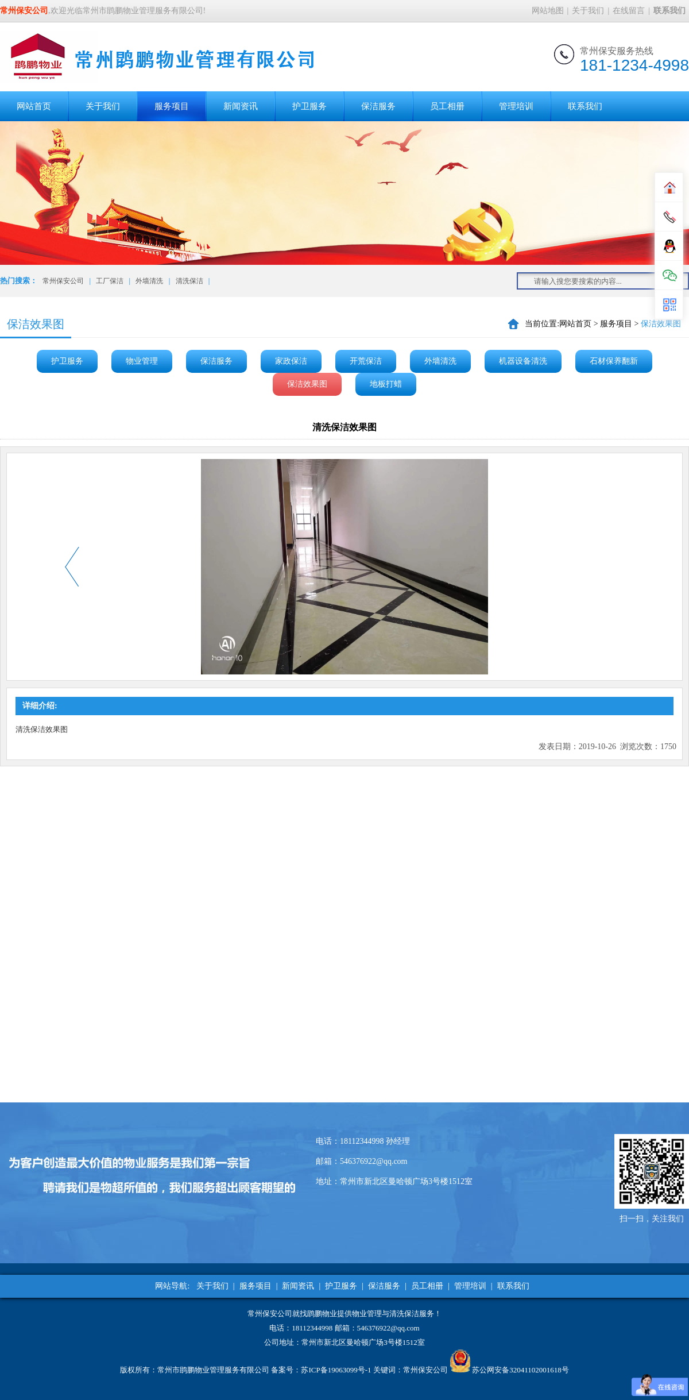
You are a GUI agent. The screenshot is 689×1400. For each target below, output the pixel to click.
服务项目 (171, 106)
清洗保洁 (189, 281)
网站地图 (548, 10)
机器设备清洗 (523, 361)
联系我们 (585, 106)
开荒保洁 (366, 361)
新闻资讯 (240, 106)
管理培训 (516, 106)
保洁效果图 (307, 384)
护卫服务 (309, 106)
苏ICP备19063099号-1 (336, 1370)
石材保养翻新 (614, 361)
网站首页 (34, 106)
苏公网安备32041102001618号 (520, 1370)
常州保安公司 (63, 281)
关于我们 (588, 10)
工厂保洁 (109, 281)
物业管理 (142, 361)
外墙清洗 (149, 281)
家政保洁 (291, 361)
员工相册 (447, 106)
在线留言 (629, 10)
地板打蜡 (386, 384)
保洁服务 (378, 106)
